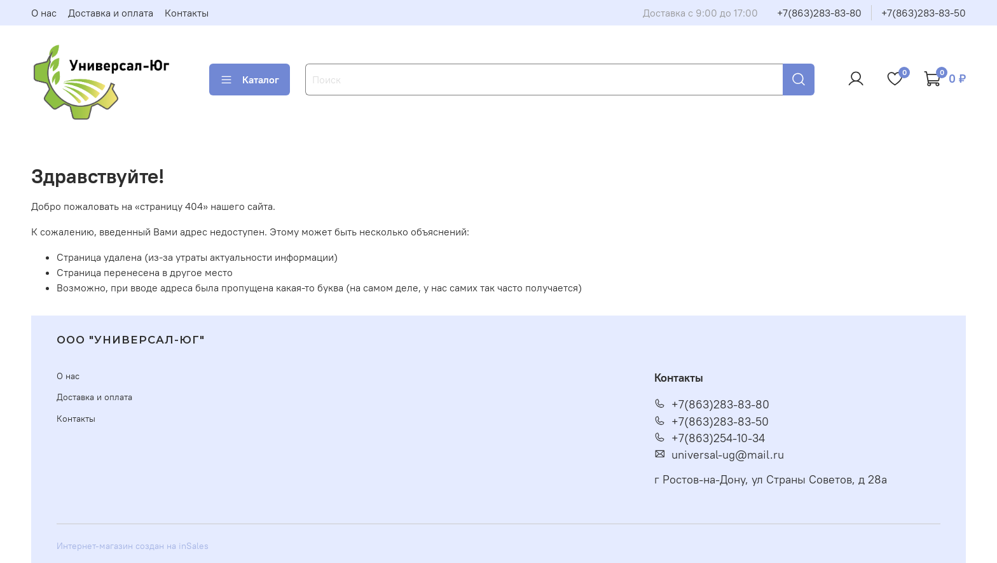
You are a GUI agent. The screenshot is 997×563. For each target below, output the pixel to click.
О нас (44, 12)
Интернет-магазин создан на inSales (133, 546)
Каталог (249, 79)
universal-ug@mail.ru (719, 455)
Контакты (187, 12)
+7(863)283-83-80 (819, 12)
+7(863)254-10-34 (709, 438)
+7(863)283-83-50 (923, 12)
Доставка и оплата (110, 12)
